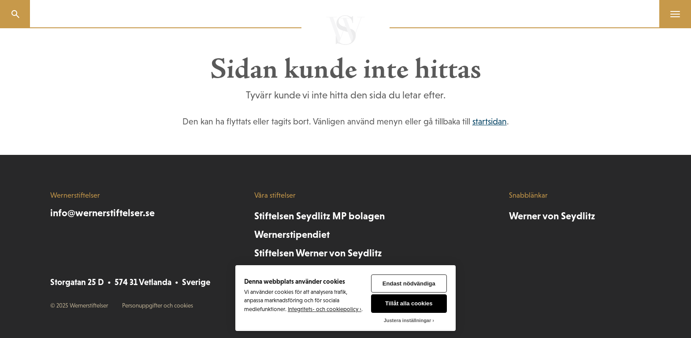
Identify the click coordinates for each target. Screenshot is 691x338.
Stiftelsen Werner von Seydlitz (318, 253)
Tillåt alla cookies (408, 303)
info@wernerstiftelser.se (102, 212)
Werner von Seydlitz (552, 216)
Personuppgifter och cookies (157, 305)
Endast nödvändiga (409, 283)
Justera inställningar (407, 320)
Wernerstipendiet (292, 234)
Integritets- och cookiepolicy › (324, 309)
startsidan (489, 121)
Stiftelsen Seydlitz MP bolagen (319, 216)
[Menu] (671, 14)
